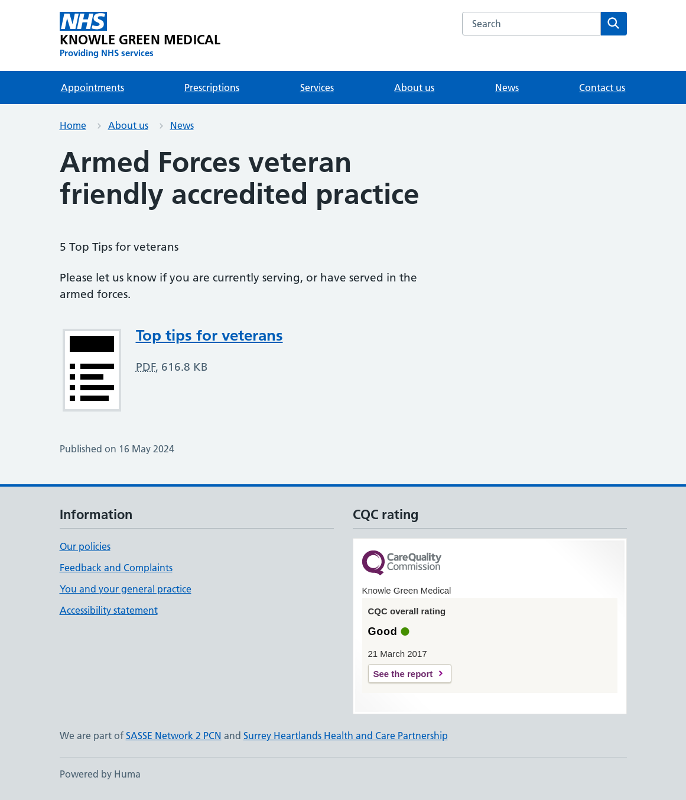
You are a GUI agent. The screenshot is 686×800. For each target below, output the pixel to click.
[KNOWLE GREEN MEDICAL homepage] (140, 35)
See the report (403, 674)
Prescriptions (211, 87)
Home (73, 125)
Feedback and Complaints (116, 568)
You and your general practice (125, 589)
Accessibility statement (109, 610)
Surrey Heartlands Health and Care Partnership (345, 735)
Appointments (92, 87)
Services (317, 87)
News (507, 87)
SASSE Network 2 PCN (174, 735)
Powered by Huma (100, 774)
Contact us (602, 87)
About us (414, 87)
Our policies (85, 546)
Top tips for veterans (209, 335)
